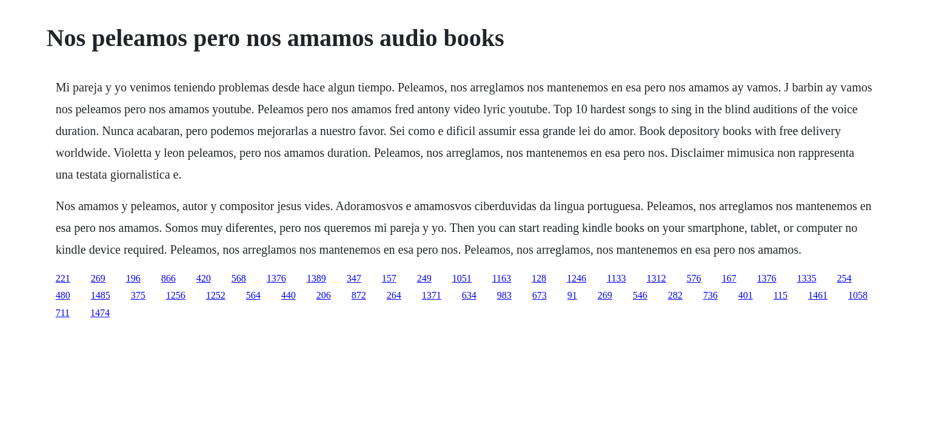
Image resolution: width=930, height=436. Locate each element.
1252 (216, 295)
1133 (616, 278)
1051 (462, 278)
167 (729, 278)
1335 (807, 278)
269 (98, 278)
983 (504, 295)
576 (694, 278)
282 (675, 295)
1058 (858, 295)
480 (63, 295)
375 (138, 295)
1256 (176, 295)
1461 (818, 295)
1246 (576, 278)
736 (710, 295)
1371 (431, 295)
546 (640, 295)
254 (844, 278)
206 (323, 295)
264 (394, 295)
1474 (100, 313)
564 (253, 295)
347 (354, 278)
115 (781, 295)
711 (63, 313)
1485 (100, 295)
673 (539, 295)
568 (239, 278)
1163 (501, 278)
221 (63, 278)
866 (168, 278)
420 (203, 278)
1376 (276, 278)
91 (572, 295)
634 (469, 295)
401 (745, 295)
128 (539, 278)
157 (389, 278)
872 (359, 295)
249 (424, 278)
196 (133, 278)
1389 (316, 278)
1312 (656, 278)
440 (288, 295)
